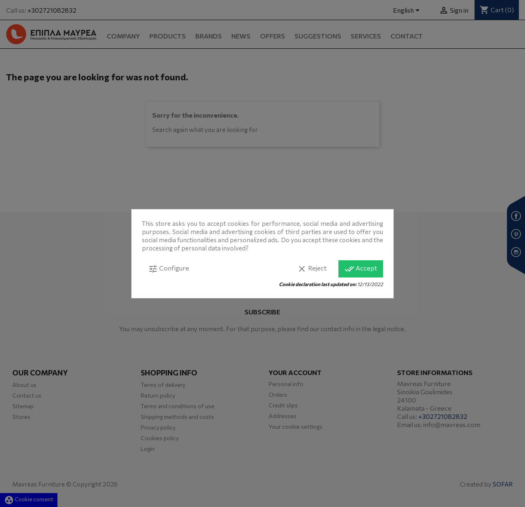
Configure (168, 269)
